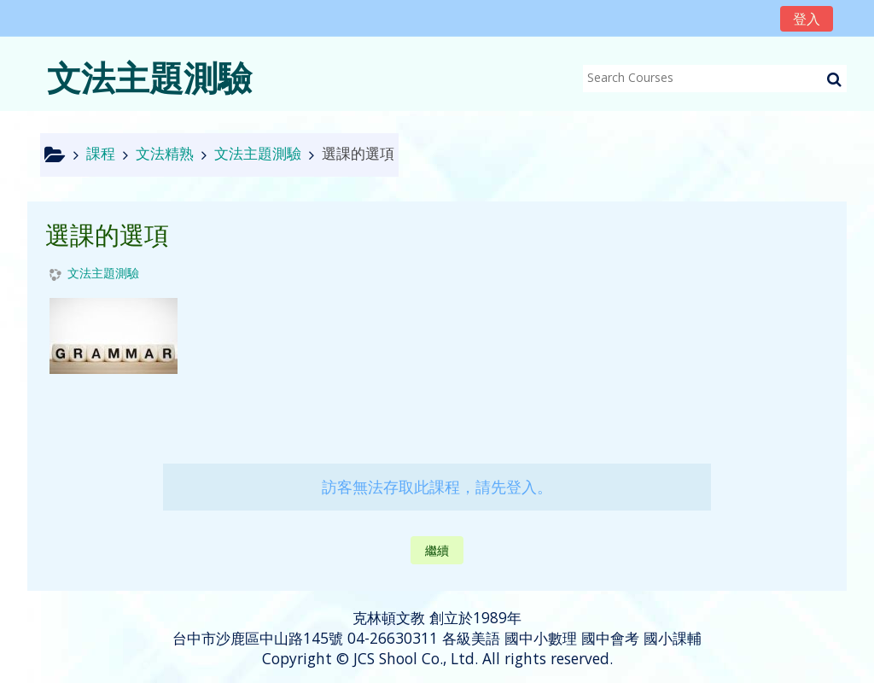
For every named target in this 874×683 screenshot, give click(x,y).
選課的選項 (358, 153)
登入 (806, 18)
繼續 (437, 550)
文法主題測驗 (103, 273)
